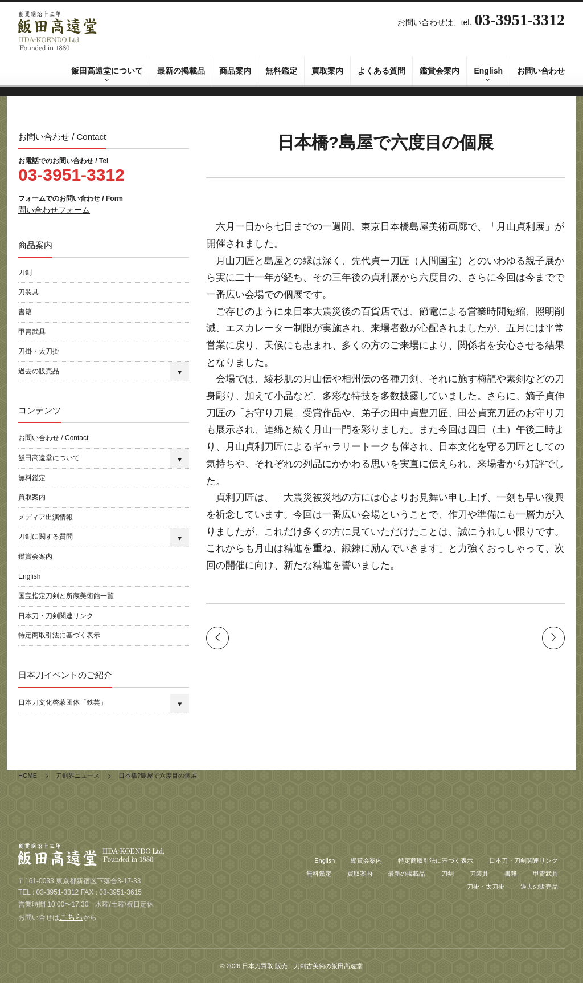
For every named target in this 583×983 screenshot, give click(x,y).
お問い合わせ (541, 70)
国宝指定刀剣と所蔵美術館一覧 (66, 596)
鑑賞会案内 (439, 70)
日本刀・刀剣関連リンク (55, 616)
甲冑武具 (32, 332)
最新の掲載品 (181, 70)
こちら (71, 916)
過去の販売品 (38, 371)
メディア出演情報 (45, 517)
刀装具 (28, 292)
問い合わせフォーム (54, 209)
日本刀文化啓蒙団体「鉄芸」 (62, 702)
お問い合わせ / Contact (53, 438)
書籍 (25, 312)
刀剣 (25, 273)
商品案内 (235, 70)
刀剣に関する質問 (45, 537)
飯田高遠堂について (107, 70)
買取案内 (327, 70)
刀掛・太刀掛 (38, 351)
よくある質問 (381, 70)
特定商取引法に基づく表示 (59, 635)
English (488, 70)
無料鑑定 (281, 70)
